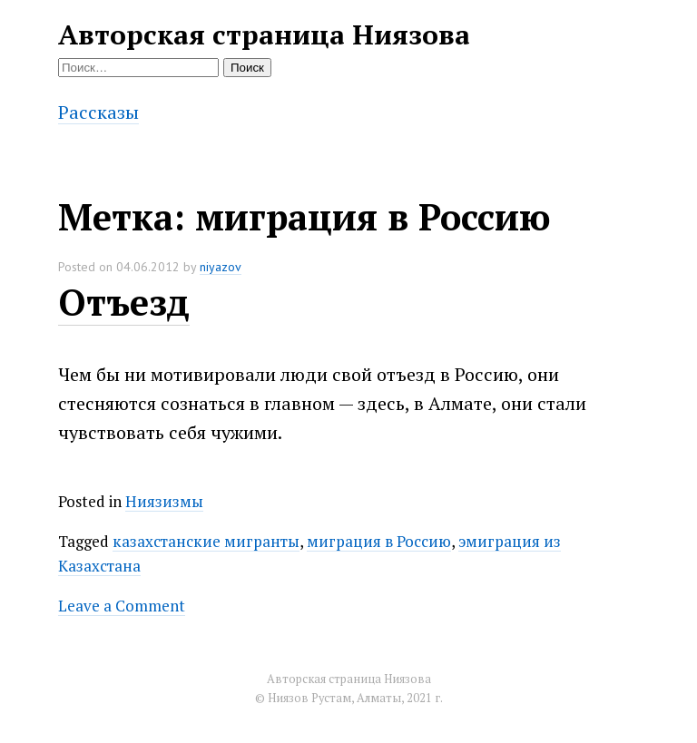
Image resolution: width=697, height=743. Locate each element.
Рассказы (98, 112)
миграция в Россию (379, 541)
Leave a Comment (121, 605)
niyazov (220, 267)
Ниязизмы (164, 501)
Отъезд (124, 302)
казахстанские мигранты (206, 541)
